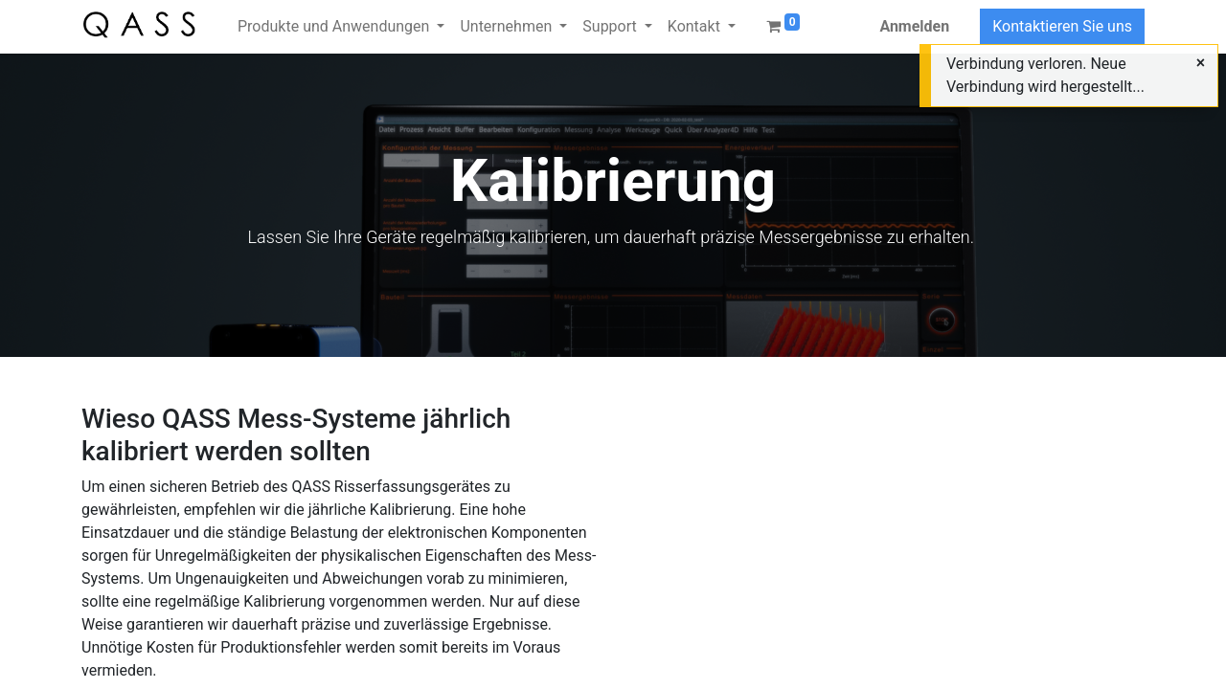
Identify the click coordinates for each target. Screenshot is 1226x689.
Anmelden (914, 26)
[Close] (1200, 63)
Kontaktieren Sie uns (1062, 26)
